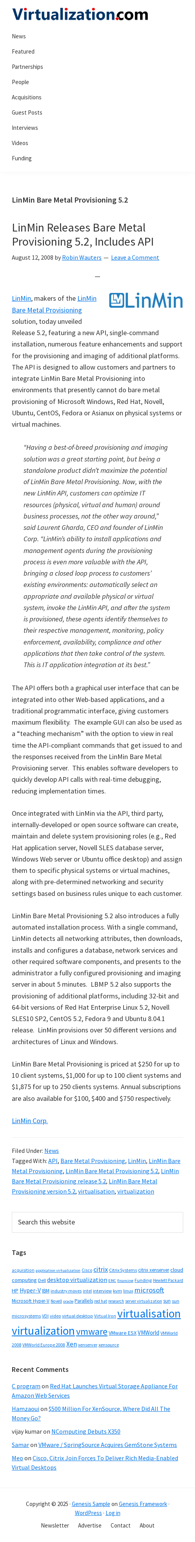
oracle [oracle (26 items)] (68, 1301)
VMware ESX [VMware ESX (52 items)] (123, 1332)
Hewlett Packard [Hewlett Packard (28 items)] (168, 1280)
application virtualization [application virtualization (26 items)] (58, 1270)
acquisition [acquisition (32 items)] (23, 1270)
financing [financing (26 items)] (125, 1280)
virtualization (135, 1191)
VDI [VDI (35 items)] (45, 1316)
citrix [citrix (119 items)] (100, 1269)
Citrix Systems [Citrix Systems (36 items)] (123, 1270)
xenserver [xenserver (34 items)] (87, 1345)
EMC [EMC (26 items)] (112, 1280)
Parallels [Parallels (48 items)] (84, 1301)
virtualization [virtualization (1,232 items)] (43, 1330)
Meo (17, 1458)
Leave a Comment (135, 257)
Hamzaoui (25, 1409)
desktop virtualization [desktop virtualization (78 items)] (77, 1280)
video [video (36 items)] (55, 1316)
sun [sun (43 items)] (167, 1301)
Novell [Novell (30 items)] (56, 1301)
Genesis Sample (91, 1504)
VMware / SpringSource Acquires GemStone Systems (107, 1445)
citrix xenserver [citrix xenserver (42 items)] (153, 1270)
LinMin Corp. (30, 1120)
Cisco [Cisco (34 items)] (87, 1270)
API (53, 1161)
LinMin (21, 298)
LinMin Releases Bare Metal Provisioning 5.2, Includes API (83, 234)
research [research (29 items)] (116, 1301)
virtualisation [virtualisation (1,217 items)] (149, 1313)
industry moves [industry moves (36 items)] (66, 1291)
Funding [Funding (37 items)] (143, 1280)
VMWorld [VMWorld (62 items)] (148, 1332)
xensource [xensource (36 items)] (108, 1345)
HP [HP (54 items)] (15, 1290)
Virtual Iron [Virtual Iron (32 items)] (105, 1316)
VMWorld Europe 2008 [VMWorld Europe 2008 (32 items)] (43, 1345)
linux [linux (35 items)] (128, 1291)
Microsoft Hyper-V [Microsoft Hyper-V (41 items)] (30, 1301)
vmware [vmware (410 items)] (92, 1331)
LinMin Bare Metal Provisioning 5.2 (112, 1171)
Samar (20, 1445)
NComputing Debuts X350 (85, 1431)
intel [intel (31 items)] (87, 1291)
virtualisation (96, 1191)
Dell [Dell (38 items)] (42, 1280)
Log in (113, 1513)
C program (26, 1386)
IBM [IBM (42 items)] (45, 1290)
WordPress (88, 1513)
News (51, 1150)
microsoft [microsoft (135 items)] (149, 1289)
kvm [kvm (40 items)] (117, 1291)
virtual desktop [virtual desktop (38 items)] (77, 1316)
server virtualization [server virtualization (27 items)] (143, 1301)
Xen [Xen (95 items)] (71, 1344)
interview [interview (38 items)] (102, 1291)
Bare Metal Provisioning (92, 1161)
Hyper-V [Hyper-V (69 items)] (30, 1290)
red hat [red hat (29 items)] (100, 1301)
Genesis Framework (143, 1504)
